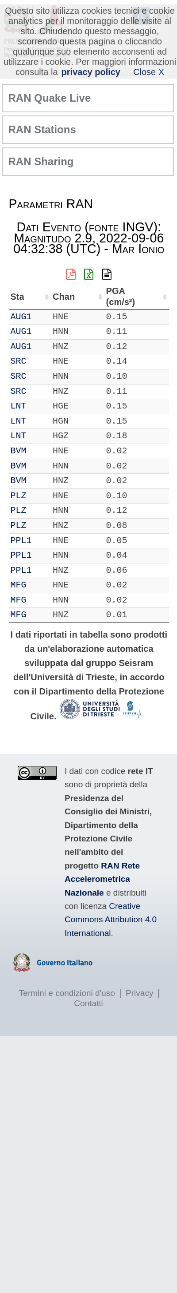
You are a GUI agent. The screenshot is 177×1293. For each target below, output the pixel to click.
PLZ (19, 496)
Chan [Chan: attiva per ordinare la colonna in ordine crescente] (64, 296)
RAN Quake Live (49, 98)
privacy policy (91, 72)
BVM (19, 451)
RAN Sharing (41, 161)
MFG (19, 585)
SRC (19, 361)
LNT (19, 406)
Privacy (139, 993)
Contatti (88, 1003)
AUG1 (21, 317)
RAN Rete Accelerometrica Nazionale (102, 879)
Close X (148, 72)
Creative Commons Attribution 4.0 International (111, 919)
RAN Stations (42, 129)
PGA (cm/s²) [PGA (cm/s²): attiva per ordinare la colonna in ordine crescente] (120, 296)
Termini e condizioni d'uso (67, 993)
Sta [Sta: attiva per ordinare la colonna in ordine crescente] (17, 296)
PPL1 (21, 541)
